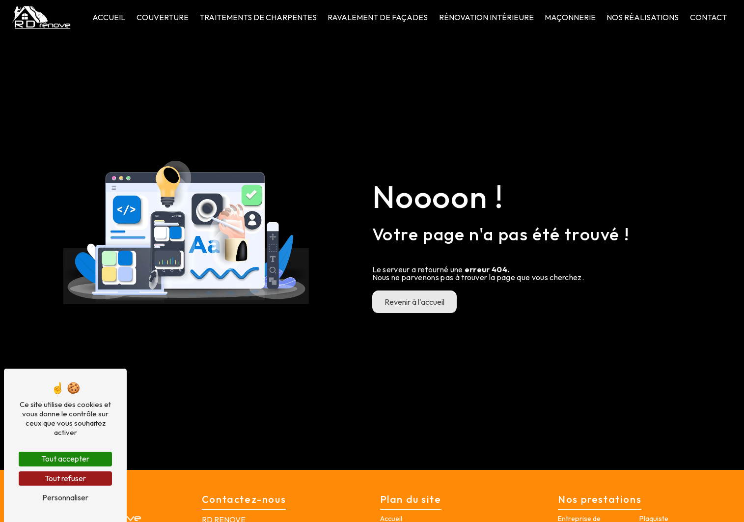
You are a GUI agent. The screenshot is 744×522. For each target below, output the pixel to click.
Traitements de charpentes (258, 17)
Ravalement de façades (378, 17)
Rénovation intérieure (486, 17)
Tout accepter (65, 459)
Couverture (163, 17)
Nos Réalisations (642, 17)
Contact (708, 17)
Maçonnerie (570, 17)
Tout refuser (65, 478)
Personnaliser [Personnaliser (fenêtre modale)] (65, 497)
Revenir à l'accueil (414, 302)
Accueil (108, 17)
